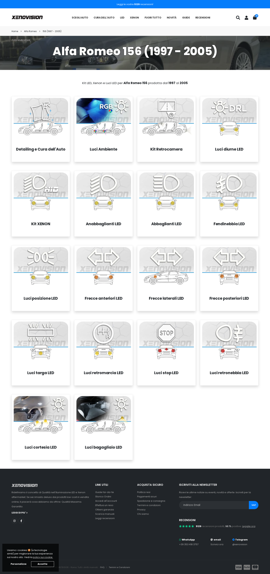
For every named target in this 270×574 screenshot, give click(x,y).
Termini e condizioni (148, 505)
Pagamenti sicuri (147, 496)
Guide (186, 17)
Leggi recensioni (105, 518)
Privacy (141, 509)
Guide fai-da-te (104, 492)
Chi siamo (143, 513)
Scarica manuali (104, 513)
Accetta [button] (42, 564)
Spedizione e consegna (151, 500)
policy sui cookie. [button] (43, 557)
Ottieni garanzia (104, 509)
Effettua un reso (104, 505)
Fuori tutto (153, 17)
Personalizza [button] (18, 564)
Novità (172, 17)
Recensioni (202, 17)
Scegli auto (80, 17)
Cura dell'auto (104, 17)
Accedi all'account (106, 500)
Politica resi (143, 492)
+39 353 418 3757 (189, 544)
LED (122, 17)
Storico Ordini (103, 496)
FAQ (102, 567)
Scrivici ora (217, 544)
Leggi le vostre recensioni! (135, 4)
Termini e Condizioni (119, 567)
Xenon (134, 17)
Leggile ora (248, 526)
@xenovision (239, 544)
